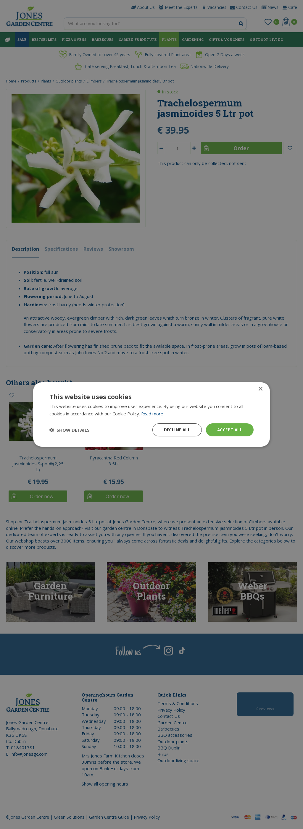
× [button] (260, 389)
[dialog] (151, 414)
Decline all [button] (175, 430)
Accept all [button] (229, 430)
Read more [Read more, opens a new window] (152, 414)
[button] (69, 430)
